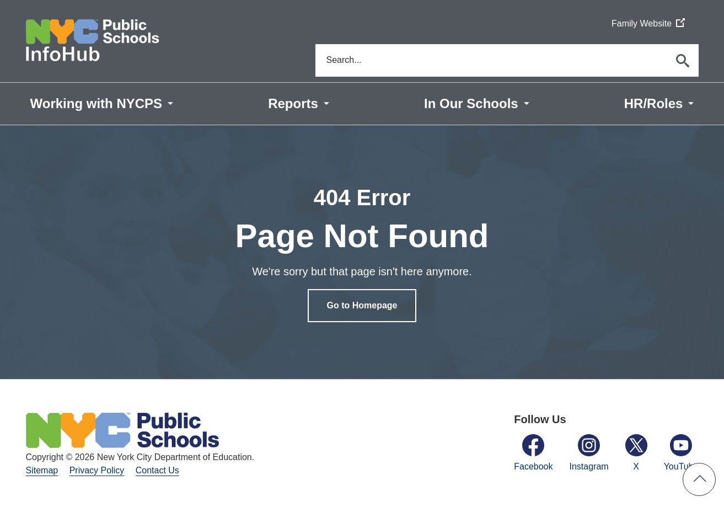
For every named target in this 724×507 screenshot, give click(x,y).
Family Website (648, 24)
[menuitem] (102, 104)
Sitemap (42, 471)
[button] (699, 479)
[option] (362, 253)
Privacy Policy (97, 471)
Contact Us (157, 471)
